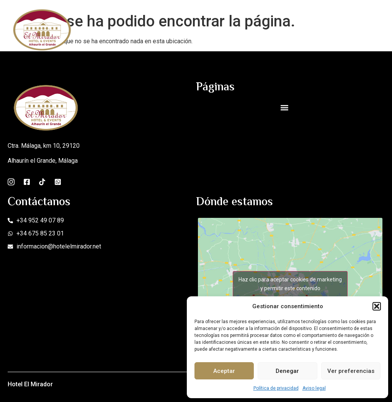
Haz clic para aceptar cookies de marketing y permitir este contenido (290, 283)
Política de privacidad (276, 388)
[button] (377, 306)
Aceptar (224, 371)
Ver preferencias (350, 371)
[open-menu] (379, 29)
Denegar (287, 371)
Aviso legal (314, 388)
